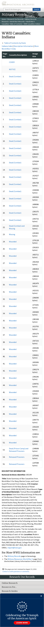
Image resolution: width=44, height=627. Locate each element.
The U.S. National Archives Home (18, 3)
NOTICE (12, 69)
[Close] (41, 596)
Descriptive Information (23, 46)
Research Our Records (15, 19)
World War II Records (17, 21)
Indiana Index (7, 46)
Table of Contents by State (15, 43)
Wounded (12, 241)
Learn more (22, 623)
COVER (12, 62)
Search (36, 9)
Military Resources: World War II (20, 559)
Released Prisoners (16, 457)
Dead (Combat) (15, 76)
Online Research (9, 583)
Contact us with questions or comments (15, 571)
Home (4, 19)
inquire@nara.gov (15, 547)
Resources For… (9, 587)
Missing (12, 234)
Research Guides (10, 591)
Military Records (14, 556)
